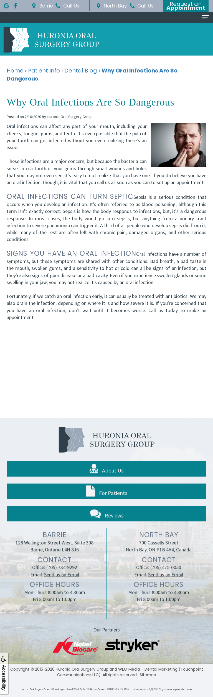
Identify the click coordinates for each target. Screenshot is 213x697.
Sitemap (148, 675)
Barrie (41, 5)
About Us (106, 479)
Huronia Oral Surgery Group (82, 669)
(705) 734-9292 (61, 578)
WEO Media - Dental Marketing (148, 669)
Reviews (106, 523)
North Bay (111, 5)
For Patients (106, 501)
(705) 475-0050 (165, 578)
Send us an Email (61, 584)
